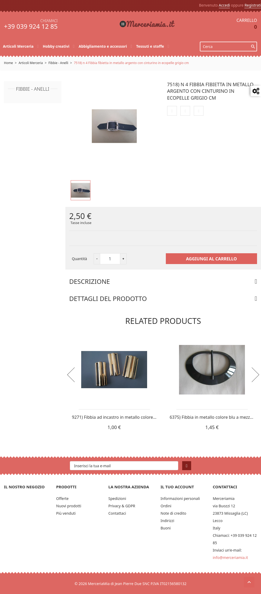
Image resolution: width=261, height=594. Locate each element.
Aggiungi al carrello (211, 259)
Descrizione (89, 281)
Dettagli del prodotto (108, 298)
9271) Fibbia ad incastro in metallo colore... (114, 417)
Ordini (166, 505)
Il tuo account (177, 486)
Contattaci (117, 513)
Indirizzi (167, 520)
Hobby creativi (56, 46)
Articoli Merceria (19, 46)
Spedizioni (117, 498)
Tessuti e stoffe (150, 46)
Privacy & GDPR (121, 505)
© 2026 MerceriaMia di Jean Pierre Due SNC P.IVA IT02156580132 (131, 583)
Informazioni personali (180, 498)
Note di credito (173, 513)
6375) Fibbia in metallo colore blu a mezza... (213, 417)
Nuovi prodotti (68, 505)
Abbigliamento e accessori (103, 46)
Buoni (166, 527)
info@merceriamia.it (230, 557)
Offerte (62, 498)
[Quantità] (110, 258)
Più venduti (66, 513)
